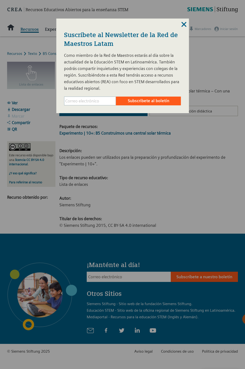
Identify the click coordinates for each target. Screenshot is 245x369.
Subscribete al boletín (148, 100)
